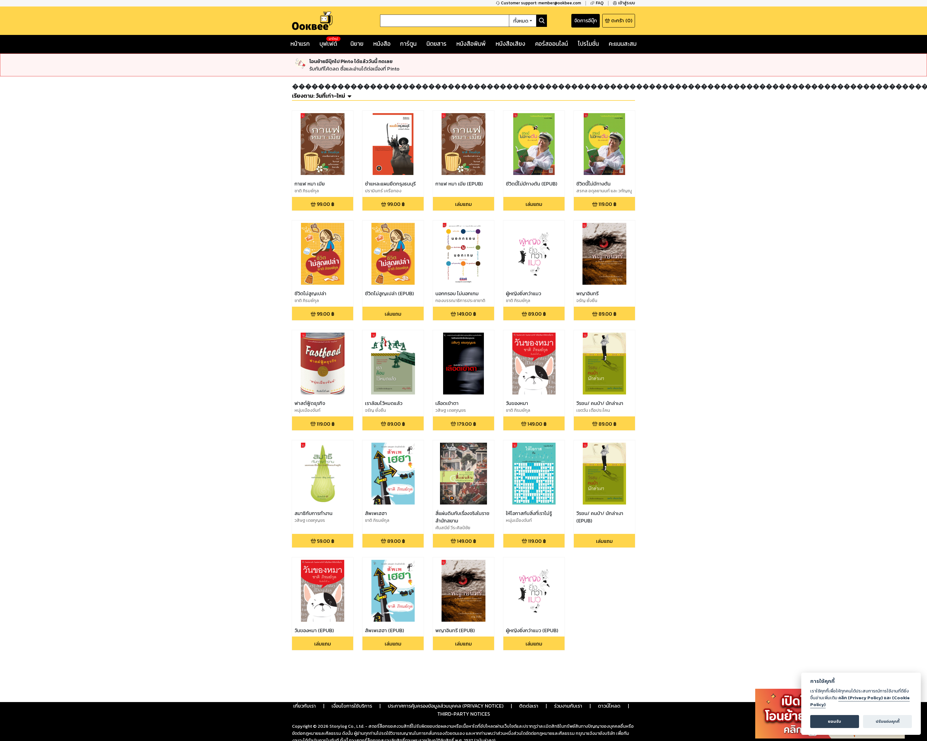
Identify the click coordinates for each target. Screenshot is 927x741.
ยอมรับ (834, 721)
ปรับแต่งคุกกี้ (887, 721)
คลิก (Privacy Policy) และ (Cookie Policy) (860, 701)
